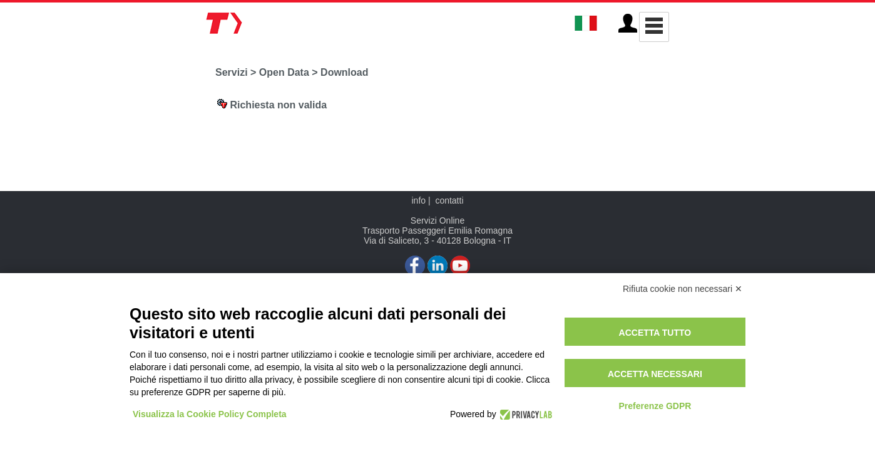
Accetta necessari (655, 374)
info (418, 200)
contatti (449, 200)
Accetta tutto (655, 333)
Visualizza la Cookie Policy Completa (210, 414)
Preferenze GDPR (654, 406)
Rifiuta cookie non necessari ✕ (682, 289)
